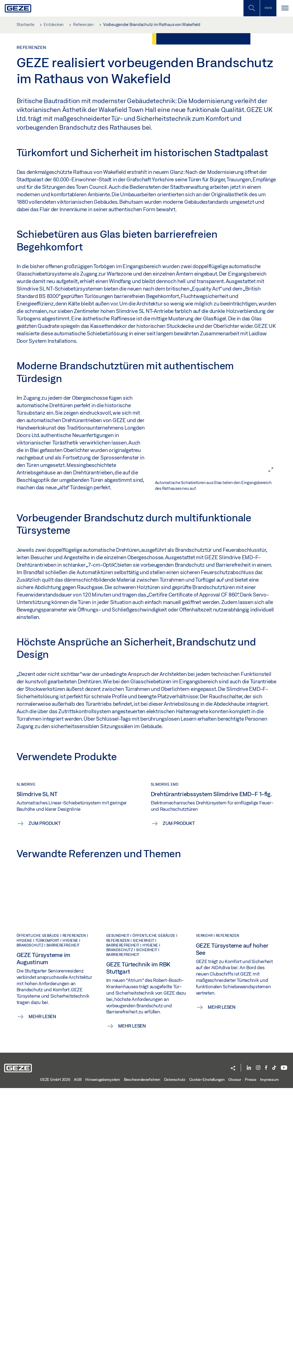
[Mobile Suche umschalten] (251, 8)
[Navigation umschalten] (284, 8)
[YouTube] (284, 1329)
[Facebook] (266, 1329)
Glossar (234, 1340)
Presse (250, 1340)
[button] (233, 1329)
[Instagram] (258, 1329)
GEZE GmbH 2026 (55, 1340)
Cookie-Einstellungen (207, 1340)
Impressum (269, 1340)
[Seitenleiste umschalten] (268, 8)
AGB (77, 1340)
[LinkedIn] (249, 1329)
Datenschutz (174, 1340)
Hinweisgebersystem (102, 1340)
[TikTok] (274, 1329)
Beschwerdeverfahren (142, 1340)
